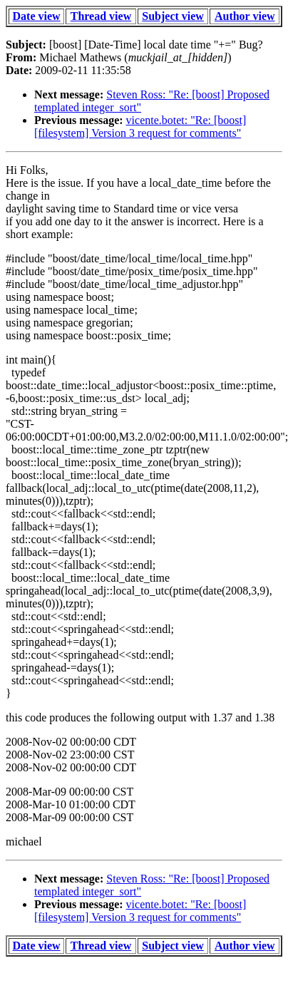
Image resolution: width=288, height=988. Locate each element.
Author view (245, 16)
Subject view (173, 16)
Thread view (101, 16)
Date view (37, 16)
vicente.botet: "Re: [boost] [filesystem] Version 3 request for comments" (140, 126)
